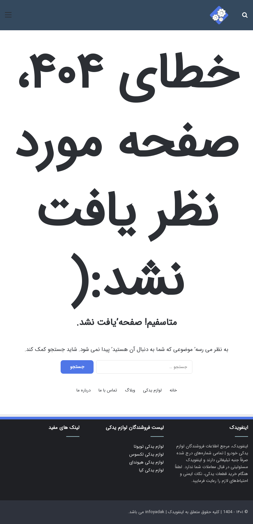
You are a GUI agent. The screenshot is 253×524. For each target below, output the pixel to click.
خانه (173, 390)
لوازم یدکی (152, 390)
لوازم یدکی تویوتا (149, 446)
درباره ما (83, 390)
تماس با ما (107, 390)
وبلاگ (130, 390)
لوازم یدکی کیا (151, 470)
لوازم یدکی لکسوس (146, 454)
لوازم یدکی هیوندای (146, 462)
